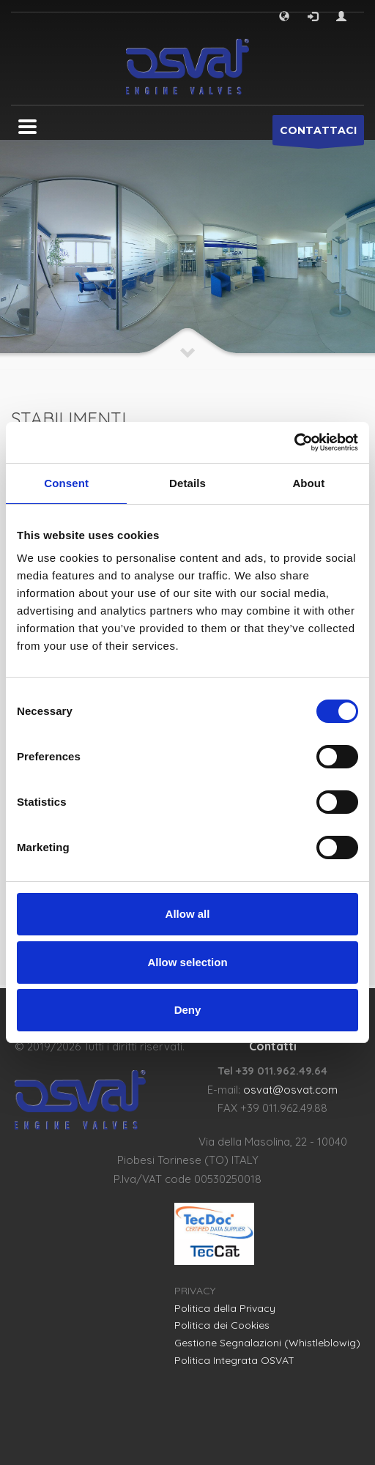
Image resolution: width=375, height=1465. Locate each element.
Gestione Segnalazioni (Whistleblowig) (267, 1342)
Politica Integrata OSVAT (234, 1360)
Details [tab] (187, 483)
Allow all (188, 914)
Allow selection (187, 962)
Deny (187, 1010)
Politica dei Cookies (222, 1325)
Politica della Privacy (224, 1308)
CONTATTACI (318, 134)
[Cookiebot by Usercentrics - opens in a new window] (294, 442)
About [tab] (308, 483)
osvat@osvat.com (290, 1090)
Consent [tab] (66, 483)
